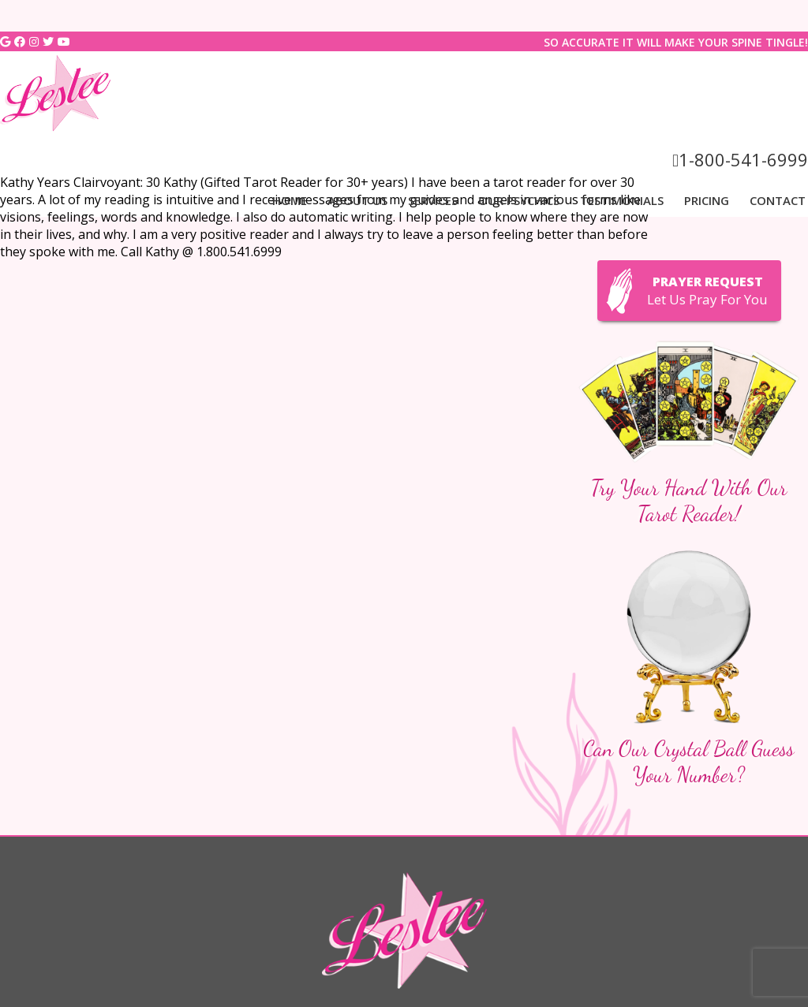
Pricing (706, 200)
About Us (357, 200)
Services (433, 200)
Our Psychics (518, 200)
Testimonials (622, 200)
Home (289, 200)
